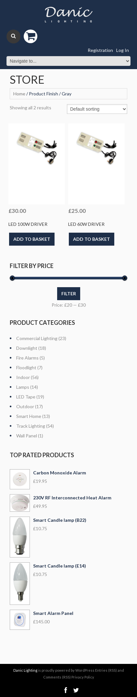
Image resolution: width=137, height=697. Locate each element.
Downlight (26, 348)
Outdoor (25, 406)
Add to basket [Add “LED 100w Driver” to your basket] (31, 239)
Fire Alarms (27, 358)
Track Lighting (30, 426)
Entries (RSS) (106, 670)
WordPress (84, 670)
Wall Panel (26, 435)
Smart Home (28, 416)
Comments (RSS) (57, 677)
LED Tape (25, 396)
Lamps (22, 387)
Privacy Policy (82, 677)
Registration (100, 50)
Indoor (23, 377)
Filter (68, 293)
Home (19, 93)
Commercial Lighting (36, 338)
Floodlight (26, 367)
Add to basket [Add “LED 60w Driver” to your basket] (91, 239)
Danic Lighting (25, 670)
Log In (122, 50)
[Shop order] (97, 109)
